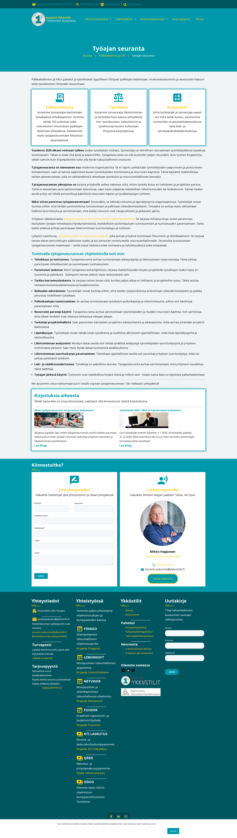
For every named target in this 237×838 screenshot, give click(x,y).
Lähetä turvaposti (42, 662)
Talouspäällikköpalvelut (139, 640)
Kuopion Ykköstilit (58, 18)
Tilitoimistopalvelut (94, 16)
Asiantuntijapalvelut (153, 16)
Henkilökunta (88, 4)
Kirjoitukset (112, 4)
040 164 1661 (165, 569)
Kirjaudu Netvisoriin (89, 705)
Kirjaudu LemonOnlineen (92, 676)
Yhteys (85, 26)
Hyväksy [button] (173, 831)
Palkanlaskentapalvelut (139, 636)
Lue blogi (40, 450)
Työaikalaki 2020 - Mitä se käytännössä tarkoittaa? (150, 414)
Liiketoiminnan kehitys (138, 653)
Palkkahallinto (123, 16)
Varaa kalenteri (163, 583)
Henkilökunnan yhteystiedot (49, 640)
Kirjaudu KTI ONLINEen (91, 753)
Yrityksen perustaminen (139, 657)
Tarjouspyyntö (183, 16)
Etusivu (87, 60)
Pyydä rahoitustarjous (90, 777)
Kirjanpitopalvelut (135, 632)
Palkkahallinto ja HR (112, 60)
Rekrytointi (134, 4)
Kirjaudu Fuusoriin (88, 729)
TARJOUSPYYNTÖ (52, 692)
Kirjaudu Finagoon (88, 653)
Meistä (129, 614)
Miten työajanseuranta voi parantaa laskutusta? (64, 414)
